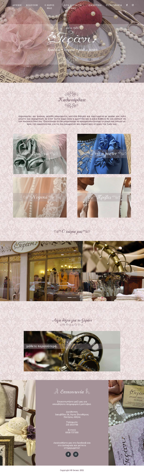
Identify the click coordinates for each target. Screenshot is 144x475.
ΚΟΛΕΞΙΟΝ (32, 5)
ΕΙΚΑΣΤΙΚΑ (95, 5)
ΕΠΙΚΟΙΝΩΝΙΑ (114, 5)
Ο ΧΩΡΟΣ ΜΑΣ (50, 7)
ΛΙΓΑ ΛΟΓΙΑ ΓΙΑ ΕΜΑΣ (73, 7)
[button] (11, 271)
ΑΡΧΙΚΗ (17, 5)
